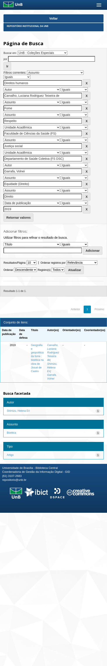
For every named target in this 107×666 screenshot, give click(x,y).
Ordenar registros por (53, 262)
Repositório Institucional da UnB (27, 26)
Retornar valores (18, 217)
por (5, 59)
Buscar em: (10, 53)
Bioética (11, 432)
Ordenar (8, 269)
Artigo (10, 454)
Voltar (53, 18)
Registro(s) (44, 269)
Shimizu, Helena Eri (52, 367)
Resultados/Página (14, 262)
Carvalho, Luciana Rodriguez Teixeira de (53, 353)
